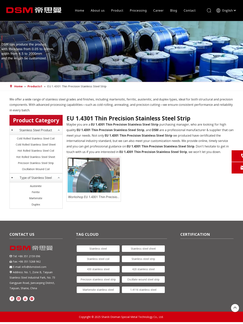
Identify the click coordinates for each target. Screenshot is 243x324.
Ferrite (36, 192)
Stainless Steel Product (36, 130)
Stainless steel (98, 248)
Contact (190, 10)
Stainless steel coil (98, 259)
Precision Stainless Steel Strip (36, 163)
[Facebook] (11, 298)
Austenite (36, 186)
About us (98, 10)
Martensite (35, 198)
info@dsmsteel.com (34, 267)
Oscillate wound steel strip (143, 279)
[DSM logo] (31, 248)
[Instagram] (31, 298)
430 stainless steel (98, 269)
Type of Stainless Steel (36, 178)
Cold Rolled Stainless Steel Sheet (36, 144)
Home (79, 10)
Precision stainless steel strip (98, 279)
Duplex (36, 204)
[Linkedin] (18, 298)
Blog (173, 10)
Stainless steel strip (143, 259)
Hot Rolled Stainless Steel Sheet (35, 157)
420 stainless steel (143, 269)
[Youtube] (25, 298)
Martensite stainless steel (98, 289)
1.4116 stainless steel (143, 289)
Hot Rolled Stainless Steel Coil (35, 150)
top (235, 307)
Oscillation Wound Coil (36, 169)
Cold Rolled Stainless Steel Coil (35, 138)
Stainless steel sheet (143, 248)
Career (158, 10)
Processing (138, 10)
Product (117, 10)
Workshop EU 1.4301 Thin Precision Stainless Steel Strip (93, 197)
